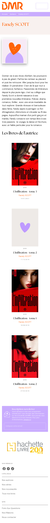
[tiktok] (12, 469)
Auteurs (13, 14)
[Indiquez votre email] (22, 426)
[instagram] (8, 469)
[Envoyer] (43, 426)
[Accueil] (12, 6)
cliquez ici (27, 420)
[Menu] (42, 6)
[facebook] (4, 469)
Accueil (4, 14)
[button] (25, 480)
